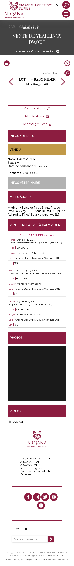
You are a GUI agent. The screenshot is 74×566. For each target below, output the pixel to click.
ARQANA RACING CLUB (35, 458)
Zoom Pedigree (37, 108)
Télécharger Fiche (37, 124)
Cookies (25, 474)
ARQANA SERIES (26, 6)
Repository (43, 5)
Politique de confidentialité (37, 471)
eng (57, 5)
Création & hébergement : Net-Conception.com (37, 559)
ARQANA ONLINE (31, 464)
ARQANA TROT (29, 461)
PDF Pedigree (37, 116)
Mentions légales (31, 468)
